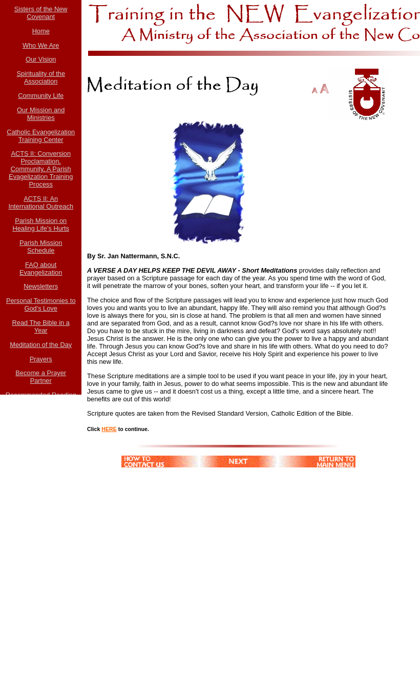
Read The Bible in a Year (41, 326)
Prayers (41, 359)
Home (41, 31)
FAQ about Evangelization (40, 268)
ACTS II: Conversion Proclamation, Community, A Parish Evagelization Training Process (41, 169)
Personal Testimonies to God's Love (41, 304)
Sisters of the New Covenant (41, 13)
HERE (108, 429)
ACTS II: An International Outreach (40, 202)
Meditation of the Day (41, 345)
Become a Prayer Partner (40, 376)
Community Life (41, 95)
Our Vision (41, 59)
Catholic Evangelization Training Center (41, 136)
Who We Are (41, 45)
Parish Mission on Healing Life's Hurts (40, 224)
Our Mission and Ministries (41, 113)
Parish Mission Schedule (40, 246)
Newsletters (41, 286)
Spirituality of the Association (40, 77)
